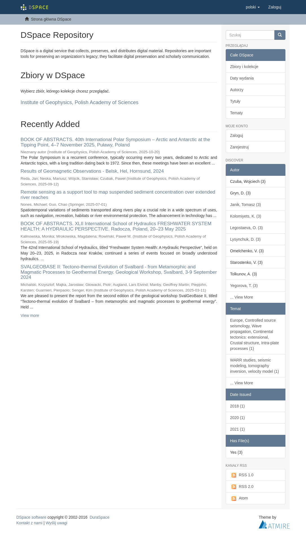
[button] (252, 7)
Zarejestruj (239, 147)
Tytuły (235, 101)
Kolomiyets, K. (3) (245, 216)
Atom (239, 498)
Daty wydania (242, 78)
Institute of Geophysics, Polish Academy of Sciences (79, 102)
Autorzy (236, 89)
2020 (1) (237, 417)
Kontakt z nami (29, 523)
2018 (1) (237, 406)
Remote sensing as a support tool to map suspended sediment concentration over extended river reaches (118, 194)
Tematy (236, 113)
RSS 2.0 (242, 486)
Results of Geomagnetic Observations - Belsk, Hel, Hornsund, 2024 (92, 171)
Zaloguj (236, 135)
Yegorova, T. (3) (244, 285)
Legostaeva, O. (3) (246, 227)
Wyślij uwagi (56, 523)
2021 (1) (237, 429)
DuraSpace (99, 517)
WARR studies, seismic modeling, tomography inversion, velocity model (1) (254, 366)
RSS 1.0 (242, 475)
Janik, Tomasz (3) (245, 204)
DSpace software (31, 517)
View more (30, 315)
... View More (241, 297)
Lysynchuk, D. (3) (245, 239)
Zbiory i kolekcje (244, 66)
